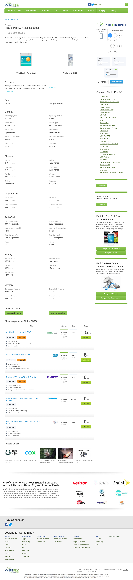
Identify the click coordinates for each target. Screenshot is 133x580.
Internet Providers (56, 538)
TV (56, 11)
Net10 (6, 551)
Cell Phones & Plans (14, 11)
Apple (22, 538)
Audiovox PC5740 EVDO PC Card (111, 160)
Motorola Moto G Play (107, 97)
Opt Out (125, 566)
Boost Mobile (9, 556)
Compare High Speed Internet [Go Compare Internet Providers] (111, 285)
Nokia (22, 551)
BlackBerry (23, 541)
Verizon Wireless (10, 538)
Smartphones (71, 538)
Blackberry (90, 541)
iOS (88, 543)
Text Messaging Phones (74, 546)
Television (54, 541)
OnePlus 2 (103, 157)
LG (21, 546)
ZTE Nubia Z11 (105, 152)
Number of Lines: (117, 30)
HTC (21, 543)
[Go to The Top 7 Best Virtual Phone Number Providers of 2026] (48, 453)
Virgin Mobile (9, 549)
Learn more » (9, 92)
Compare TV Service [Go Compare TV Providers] (111, 281)
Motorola (23, 549)
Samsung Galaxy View (107, 86)
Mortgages (102, 11)
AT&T (6, 541)
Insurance (91, 11)
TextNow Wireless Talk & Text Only (22, 377)
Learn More (102, 173)
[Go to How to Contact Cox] (30, 453)
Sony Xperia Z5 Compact (108, 105)
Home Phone (46, 11)
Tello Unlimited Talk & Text (18, 355)
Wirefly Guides (103, 536)
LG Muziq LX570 (105, 128)
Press (101, 4)
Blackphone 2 (104, 126)
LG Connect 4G (105, 94)
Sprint (6, 543)
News (96, 4)
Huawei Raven (105, 99)
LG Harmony (104, 84)
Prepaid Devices (72, 541)
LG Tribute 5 (104, 139)
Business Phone (31, 11)
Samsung (23, 554)
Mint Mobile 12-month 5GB (18, 332)
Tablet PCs (38, 541)
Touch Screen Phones (73, 543)
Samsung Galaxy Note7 (108, 154)
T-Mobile (7, 546)
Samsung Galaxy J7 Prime (109, 115)
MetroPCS (8, 554)
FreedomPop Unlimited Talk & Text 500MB (22, 399)
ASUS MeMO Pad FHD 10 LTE (110, 112)
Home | (79, 566)
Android (89, 538)
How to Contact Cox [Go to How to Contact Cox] (29, 460)
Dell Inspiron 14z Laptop (108, 141)
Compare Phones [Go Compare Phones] (111, 240)
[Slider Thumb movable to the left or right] (100, 51)
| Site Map (119, 566)
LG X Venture (104, 144)
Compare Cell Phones (12, 19)
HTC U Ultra (104, 133)
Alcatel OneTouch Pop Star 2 (109, 89)
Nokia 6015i (104, 118)
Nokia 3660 (103, 147)
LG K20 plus (104, 92)
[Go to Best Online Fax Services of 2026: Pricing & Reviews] (12, 453)
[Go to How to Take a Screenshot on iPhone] (65, 453)
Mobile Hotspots (40, 538)
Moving (113, 11)
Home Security (77, 11)
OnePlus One (104, 136)
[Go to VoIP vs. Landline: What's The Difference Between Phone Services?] (83, 453)
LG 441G (103, 102)
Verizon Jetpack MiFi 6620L (109, 131)
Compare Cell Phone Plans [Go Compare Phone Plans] (111, 236)
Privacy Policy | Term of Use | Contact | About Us (99, 566)
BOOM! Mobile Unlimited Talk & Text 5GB (23, 422)
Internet (64, 11)
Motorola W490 (105, 120)
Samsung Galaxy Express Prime (110, 149)
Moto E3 (102, 107)
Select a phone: (101, 30)
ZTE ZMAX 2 (104, 110)
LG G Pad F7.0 (105, 123)
